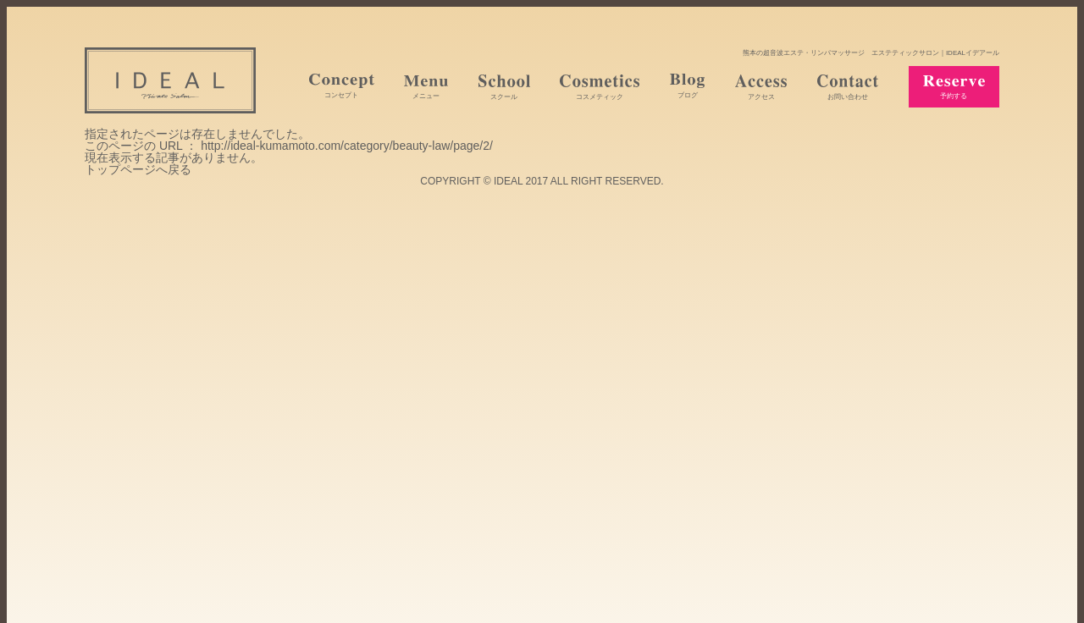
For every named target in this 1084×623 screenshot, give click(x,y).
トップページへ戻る (138, 169)
